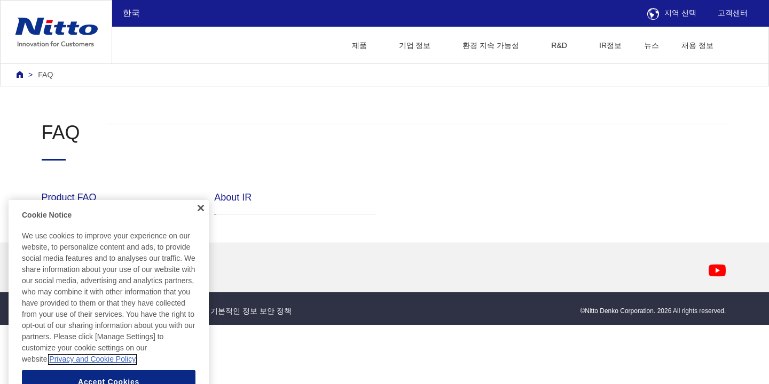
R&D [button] (559, 45)
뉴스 (651, 45)
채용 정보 (697, 45)
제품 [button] (359, 45)
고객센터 (733, 13)
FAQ (45, 74)
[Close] (201, 248)
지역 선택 (671, 13)
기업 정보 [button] (415, 45)
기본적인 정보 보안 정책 (251, 311)
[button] (741, 44)
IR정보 (610, 45)
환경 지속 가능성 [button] (490, 45)
